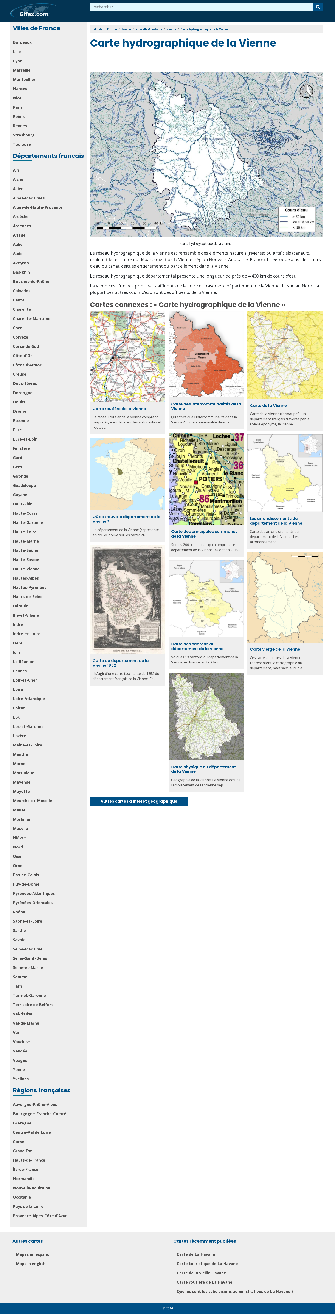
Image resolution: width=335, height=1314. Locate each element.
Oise (17, 856)
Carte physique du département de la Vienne (203, 769)
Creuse (19, 374)
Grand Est (22, 1150)
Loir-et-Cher (25, 680)
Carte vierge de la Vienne (275, 649)
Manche (20, 754)
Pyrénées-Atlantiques (34, 893)
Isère (18, 643)
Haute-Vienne (26, 568)
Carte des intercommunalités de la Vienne (206, 406)
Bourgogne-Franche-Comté (39, 1113)
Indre (18, 624)
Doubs (19, 402)
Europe (112, 29)
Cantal (19, 300)
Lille (17, 51)
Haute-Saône (25, 550)
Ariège (19, 235)
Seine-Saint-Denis (30, 958)
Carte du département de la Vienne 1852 (121, 663)
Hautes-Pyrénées (29, 587)
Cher (17, 327)
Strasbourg (24, 135)
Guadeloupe (24, 485)
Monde (98, 29)
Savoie (19, 939)
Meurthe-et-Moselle (32, 800)
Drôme (19, 411)
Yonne (19, 1069)
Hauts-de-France (29, 1160)
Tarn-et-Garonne (29, 995)
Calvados (21, 290)
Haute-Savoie (26, 559)
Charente (22, 309)
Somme (20, 976)
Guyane (20, 494)
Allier (18, 188)
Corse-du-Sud (26, 346)
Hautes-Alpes (26, 578)
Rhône (19, 911)
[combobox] (202, 7)
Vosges (20, 1060)
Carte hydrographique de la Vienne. (206, 243)
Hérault (20, 605)
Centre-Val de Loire (32, 1132)
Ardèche (21, 216)
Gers (17, 466)
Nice (17, 97)
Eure (17, 429)
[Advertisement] (168, 61)
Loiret (19, 707)
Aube (18, 244)
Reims (19, 116)
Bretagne (22, 1123)
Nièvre (19, 837)
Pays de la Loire (28, 1206)
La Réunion (23, 661)
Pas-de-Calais (26, 874)
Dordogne (23, 392)
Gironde (20, 476)
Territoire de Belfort (33, 1004)
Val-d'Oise (22, 1013)
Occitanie (22, 1197)
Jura (17, 652)
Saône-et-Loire (27, 921)
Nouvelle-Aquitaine (31, 1187)
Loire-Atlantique (29, 698)
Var (16, 1032)
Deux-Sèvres (25, 383)
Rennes (20, 125)
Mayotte (21, 791)
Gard (17, 457)
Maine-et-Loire (27, 745)
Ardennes (22, 225)
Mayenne (22, 782)
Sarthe (19, 930)
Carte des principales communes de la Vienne (204, 534)
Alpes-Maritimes (29, 198)
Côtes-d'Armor (27, 364)
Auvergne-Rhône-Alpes (35, 1104)
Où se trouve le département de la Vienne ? (127, 519)
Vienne (171, 29)
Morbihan (22, 819)
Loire (18, 689)
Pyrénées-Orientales (33, 902)
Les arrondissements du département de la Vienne (276, 521)
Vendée (20, 1051)
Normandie (24, 1178)
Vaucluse (21, 1041)
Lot (16, 717)
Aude (18, 253)
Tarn (17, 986)
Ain (16, 170)
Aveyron (21, 262)
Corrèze (20, 337)
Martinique (23, 772)
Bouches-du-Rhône (31, 281)
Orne (17, 865)
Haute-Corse (25, 513)
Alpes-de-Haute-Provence (38, 207)
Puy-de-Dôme (26, 884)
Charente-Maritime (31, 318)
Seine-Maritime (28, 949)
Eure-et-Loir (25, 439)
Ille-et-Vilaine (26, 615)
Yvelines (21, 1078)
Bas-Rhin (21, 272)
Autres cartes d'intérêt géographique (139, 801)
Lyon (17, 60)
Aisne (18, 179)
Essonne (21, 420)
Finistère (21, 448)
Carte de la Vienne (268, 405)
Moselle (20, 828)
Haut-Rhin (23, 503)
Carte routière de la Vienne (119, 408)
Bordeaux (22, 42)
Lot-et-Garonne (28, 726)
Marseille (22, 70)
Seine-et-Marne (28, 967)
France (126, 29)
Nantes (20, 88)
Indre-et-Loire (26, 633)
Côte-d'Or (22, 355)
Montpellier (24, 79)
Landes (20, 670)
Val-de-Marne (26, 1023)
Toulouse (22, 144)
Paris (18, 107)
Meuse (19, 809)
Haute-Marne (26, 541)
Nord (18, 847)
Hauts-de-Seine (28, 596)
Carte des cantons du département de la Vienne (197, 646)
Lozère (19, 735)
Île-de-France (25, 1169)
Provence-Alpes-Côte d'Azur (40, 1215)
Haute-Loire (25, 531)
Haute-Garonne (28, 522)
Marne (19, 763)
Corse (18, 1141)
